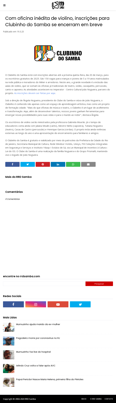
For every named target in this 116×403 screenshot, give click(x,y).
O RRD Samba (96, 399)
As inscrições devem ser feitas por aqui (34, 93)
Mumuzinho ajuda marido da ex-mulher (38, 324)
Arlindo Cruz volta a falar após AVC (35, 365)
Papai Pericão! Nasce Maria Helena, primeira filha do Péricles (49, 379)
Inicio (83, 399)
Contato (109, 399)
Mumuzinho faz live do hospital (33, 351)
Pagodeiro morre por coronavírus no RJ (38, 338)
